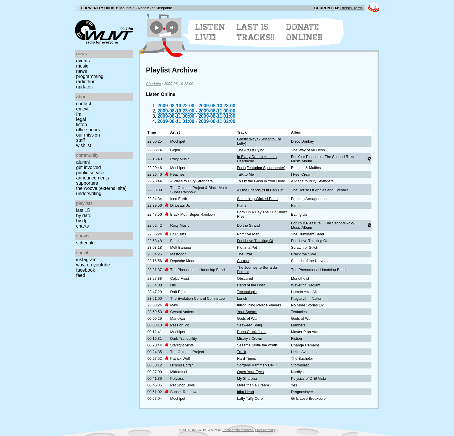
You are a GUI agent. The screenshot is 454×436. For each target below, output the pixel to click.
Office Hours (88, 129)
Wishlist (83, 145)
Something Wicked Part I (257, 199)
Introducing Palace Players (259, 305)
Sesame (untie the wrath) (257, 345)
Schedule (85, 242)
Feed (80, 275)
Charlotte (153, 83)
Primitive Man (248, 234)
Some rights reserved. (238, 430)
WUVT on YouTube (93, 264)
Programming (89, 76)
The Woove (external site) (101, 188)
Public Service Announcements (92, 175)
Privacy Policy (265, 430)
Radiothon (86, 81)
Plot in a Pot (247, 247)
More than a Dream (253, 385)
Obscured (245, 278)
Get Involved (88, 167)
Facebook (85, 270)
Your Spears (247, 312)
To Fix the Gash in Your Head (261, 181)
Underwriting (88, 193)
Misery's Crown (249, 338)
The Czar (244, 254)
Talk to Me (245, 174)
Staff (80, 140)
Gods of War (247, 318)
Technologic (247, 292)
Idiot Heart (245, 392)
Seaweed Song (249, 325)
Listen (81, 124)
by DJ (81, 220)
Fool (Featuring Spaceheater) (261, 168)
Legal (81, 119)
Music (82, 65)
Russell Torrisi (351, 8)
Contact (83, 103)
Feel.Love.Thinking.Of (255, 241)
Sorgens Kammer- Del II (257, 365)
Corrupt (243, 261)
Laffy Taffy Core (250, 398)
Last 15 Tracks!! (255, 32)
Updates (84, 86)
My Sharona (247, 378)
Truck (241, 352)
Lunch (242, 298)
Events (83, 60)
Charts (82, 226)
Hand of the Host (251, 285)
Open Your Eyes (250, 372)
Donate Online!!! (304, 32)
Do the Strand (248, 225)
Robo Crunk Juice (251, 332)
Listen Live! (210, 32)
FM (78, 114)
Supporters (87, 183)
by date (83, 215)
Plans (241, 205)
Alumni (83, 162)
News (81, 71)
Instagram (86, 259)
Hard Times (246, 358)
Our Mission (88, 134)
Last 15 (83, 210)
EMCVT (82, 108)
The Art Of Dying (250, 150)
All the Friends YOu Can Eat (260, 190)
